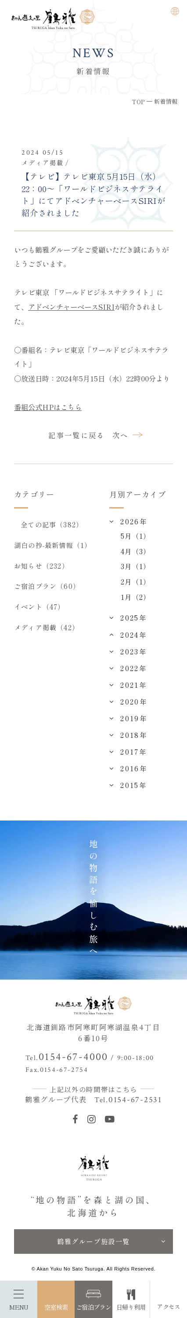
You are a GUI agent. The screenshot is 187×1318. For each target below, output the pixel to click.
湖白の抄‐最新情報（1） (53, 545)
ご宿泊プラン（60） (47, 586)
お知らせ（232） (41, 565)
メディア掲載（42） (46, 627)
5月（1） (135, 536)
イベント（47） (39, 606)
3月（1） (135, 566)
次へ (120, 435)
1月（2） (135, 597)
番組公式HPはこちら (48, 407)
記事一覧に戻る (76, 435)
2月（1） (135, 581)
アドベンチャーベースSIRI (71, 306)
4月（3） (135, 551)
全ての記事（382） (52, 524)
